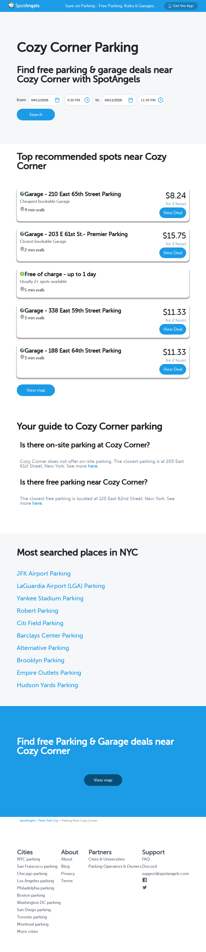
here (92, 466)
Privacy (68, 873)
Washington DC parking (39, 902)
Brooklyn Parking (40, 660)
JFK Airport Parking (44, 573)
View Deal (172, 213)
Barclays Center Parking (50, 635)
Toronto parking (32, 917)
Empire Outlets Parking (49, 672)
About (66, 859)
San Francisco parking (37, 866)
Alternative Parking (43, 648)
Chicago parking (32, 873)
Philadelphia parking (35, 888)
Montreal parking (32, 924)
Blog (65, 866)
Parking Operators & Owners (115, 866)
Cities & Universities (106, 859)
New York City (48, 820)
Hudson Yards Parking (47, 685)
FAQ (146, 859)
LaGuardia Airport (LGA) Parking (61, 586)
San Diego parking (34, 910)
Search (35, 114)
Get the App (181, 6)
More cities (27, 931)
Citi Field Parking (40, 623)
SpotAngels (27, 820)
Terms (67, 881)
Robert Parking (37, 610)
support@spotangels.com (165, 873)
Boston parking (31, 895)
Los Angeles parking (35, 881)
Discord (149, 866)
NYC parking (28, 859)
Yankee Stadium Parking (50, 598)
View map (36, 390)
